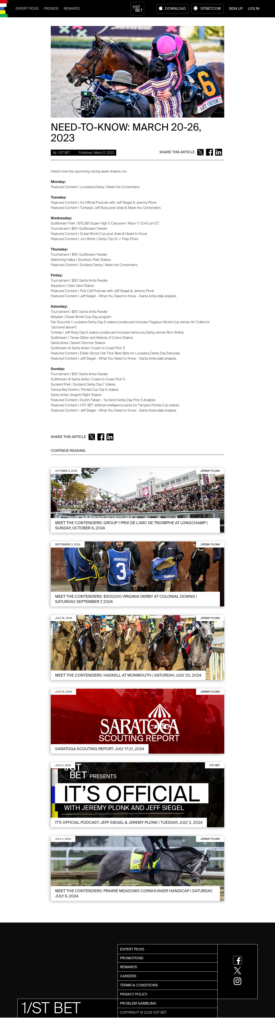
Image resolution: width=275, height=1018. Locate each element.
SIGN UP (236, 8)
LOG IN (253, 8)
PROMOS (51, 8)
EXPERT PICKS (27, 8)
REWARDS (72, 8)
